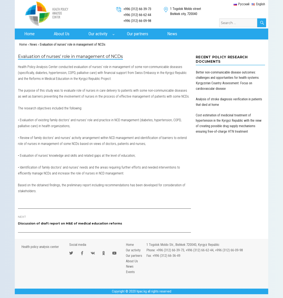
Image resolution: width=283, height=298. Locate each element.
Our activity (97, 33)
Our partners (137, 33)
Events (130, 272)
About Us (61, 33)
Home (29, 33)
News (172, 33)
